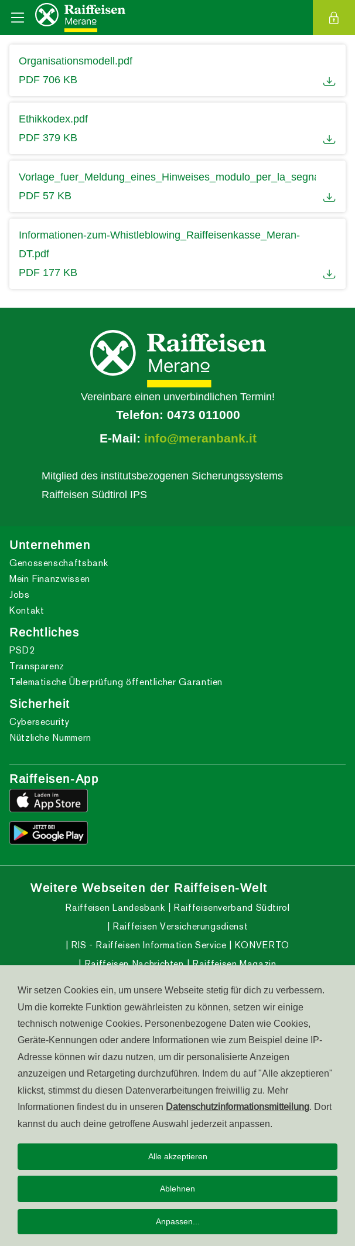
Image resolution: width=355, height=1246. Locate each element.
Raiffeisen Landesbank (115, 907)
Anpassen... (178, 1221)
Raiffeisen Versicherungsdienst (179, 926)
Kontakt (26, 610)
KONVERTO (260, 945)
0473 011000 (203, 415)
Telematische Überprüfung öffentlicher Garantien (116, 681)
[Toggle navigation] (17, 17)
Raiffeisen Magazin (232, 963)
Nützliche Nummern (50, 737)
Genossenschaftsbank (58, 562)
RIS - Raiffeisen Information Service (148, 945)
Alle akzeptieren (177, 1156)
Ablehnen (177, 1188)
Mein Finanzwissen (49, 578)
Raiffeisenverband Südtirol (229, 907)
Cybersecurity (39, 721)
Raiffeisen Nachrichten (132, 963)
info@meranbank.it (200, 438)
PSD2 (22, 650)
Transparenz (36, 666)
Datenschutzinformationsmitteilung (237, 1106)
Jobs (19, 594)
